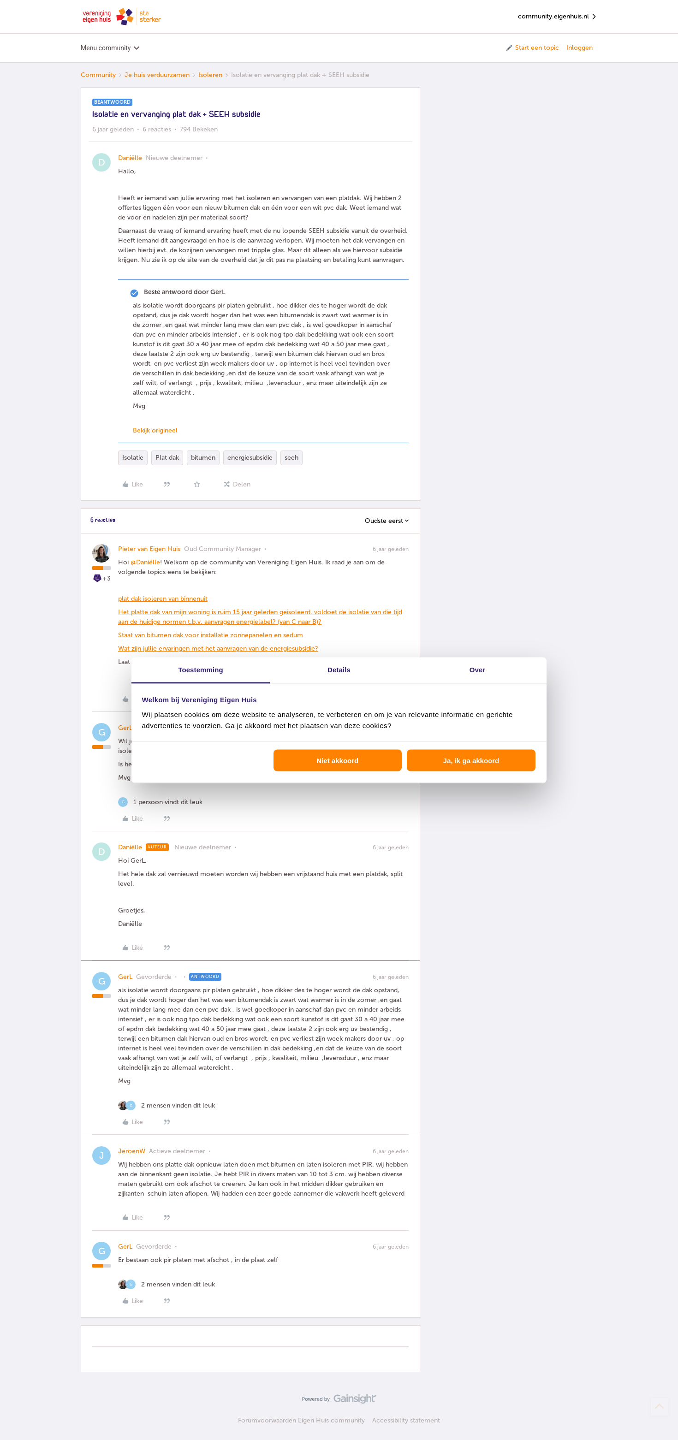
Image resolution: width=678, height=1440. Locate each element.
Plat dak (167, 458)
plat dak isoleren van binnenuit (163, 599)
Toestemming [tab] (200, 669)
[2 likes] (166, 1105)
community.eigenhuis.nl (557, 16)
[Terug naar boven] (659, 1407)
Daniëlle (130, 158)
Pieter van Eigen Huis (149, 549)
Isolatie (132, 458)
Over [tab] (478, 669)
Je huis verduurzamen (157, 75)
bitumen (203, 458)
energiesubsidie (250, 458)
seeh (291, 458)
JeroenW (131, 1151)
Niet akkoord (337, 760)
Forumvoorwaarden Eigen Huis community (301, 1420)
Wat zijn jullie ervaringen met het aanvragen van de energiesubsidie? (218, 648)
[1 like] (160, 802)
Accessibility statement (406, 1420)
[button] (532, 47)
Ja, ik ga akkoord (471, 760)
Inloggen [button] (579, 48)
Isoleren (210, 75)
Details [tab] (339, 669)
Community (98, 75)
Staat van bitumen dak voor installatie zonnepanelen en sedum (210, 635)
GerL (125, 728)
